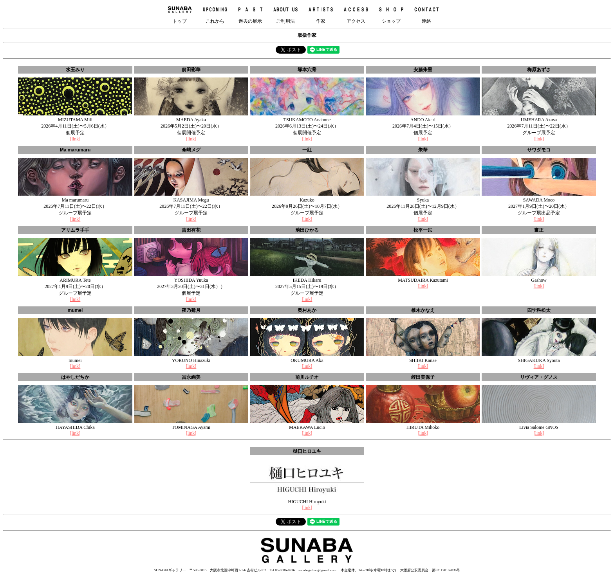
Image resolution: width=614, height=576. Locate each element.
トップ (179, 13)
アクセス (356, 13)
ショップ (391, 13)
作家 (320, 13)
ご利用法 (285, 13)
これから (215, 13)
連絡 (426, 13)
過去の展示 (250, 13)
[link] (75, 139)
